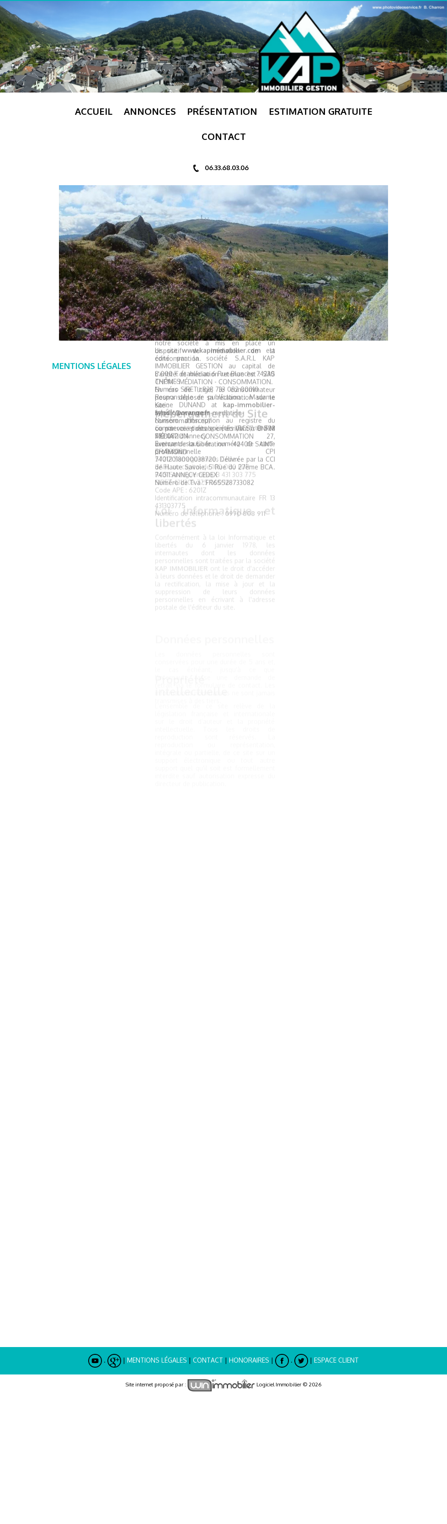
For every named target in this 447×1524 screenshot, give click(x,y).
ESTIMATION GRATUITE (320, 111)
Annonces (150, 111)
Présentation (222, 111)
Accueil (93, 111)
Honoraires (249, 1360)
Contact (208, 1360)
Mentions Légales (157, 1360)
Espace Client (336, 1360)
